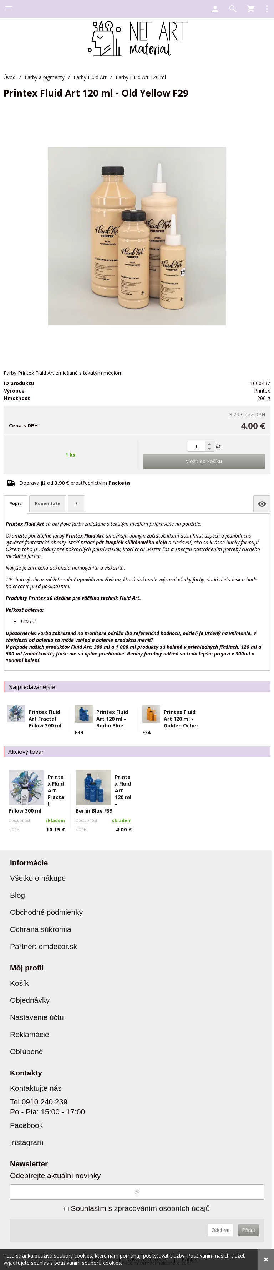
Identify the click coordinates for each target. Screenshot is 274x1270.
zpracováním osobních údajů (162, 1208)
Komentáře (47, 504)
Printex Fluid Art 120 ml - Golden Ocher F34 (170, 722)
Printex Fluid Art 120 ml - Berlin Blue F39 (101, 722)
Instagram (26, 1142)
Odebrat (221, 1230)
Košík (19, 983)
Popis (15, 504)
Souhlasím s (137, 1208)
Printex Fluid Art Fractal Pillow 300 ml (45, 719)
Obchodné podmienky (46, 912)
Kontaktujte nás (36, 1088)
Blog (17, 895)
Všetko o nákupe (38, 878)
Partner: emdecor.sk (43, 946)
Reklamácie (29, 1034)
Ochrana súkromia (40, 929)
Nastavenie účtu (37, 1017)
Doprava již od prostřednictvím (74, 483)
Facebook (26, 1125)
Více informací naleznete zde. (157, 1262)
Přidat (248, 1230)
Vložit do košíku (204, 461)
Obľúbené (26, 1051)
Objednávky (30, 1000)
